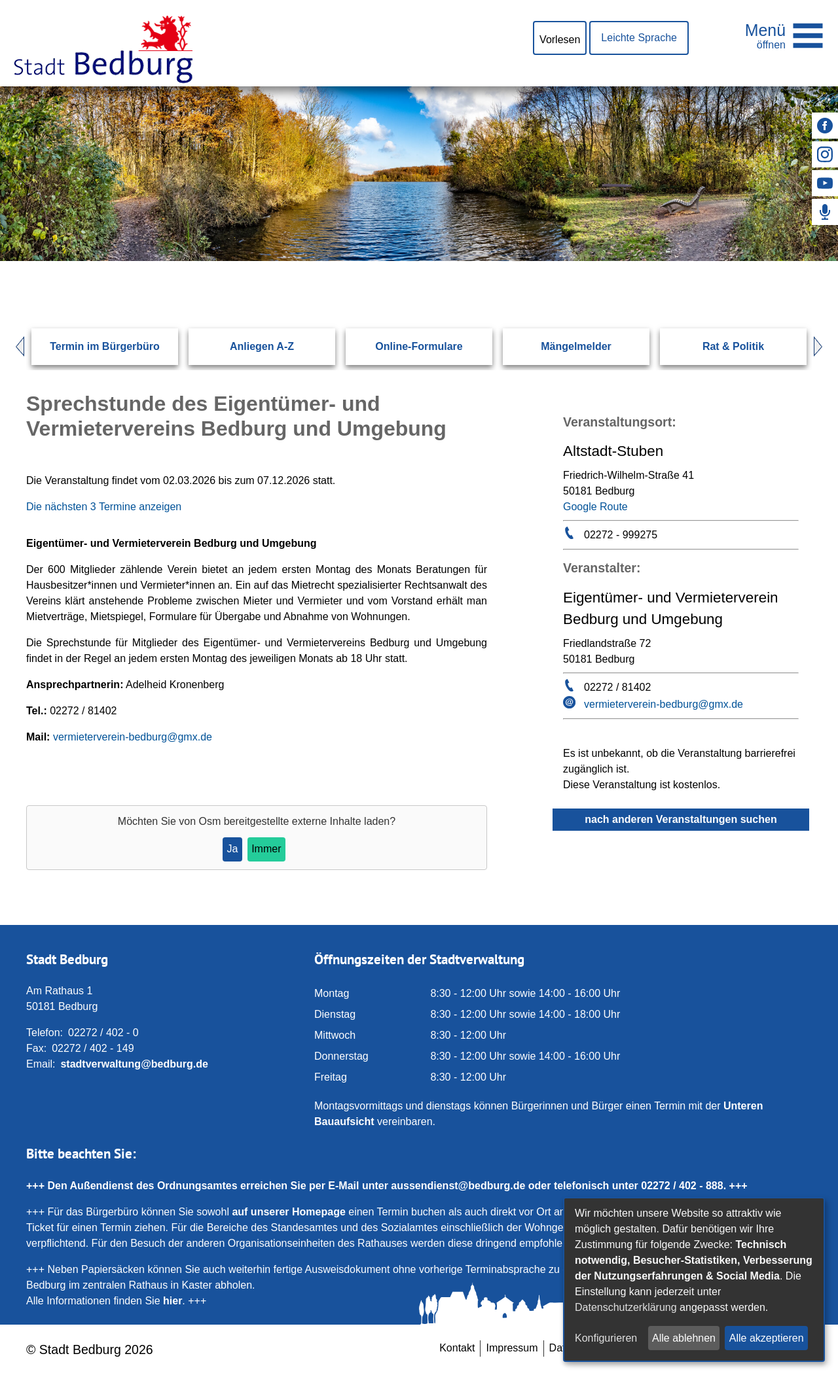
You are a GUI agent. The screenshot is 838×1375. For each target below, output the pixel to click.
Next (824, 346)
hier (172, 1300)
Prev (13, 346)
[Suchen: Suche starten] (769, 260)
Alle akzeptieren (766, 1338)
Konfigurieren (606, 1338)
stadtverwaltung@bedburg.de (134, 1064)
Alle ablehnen (684, 1338)
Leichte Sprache (639, 37)
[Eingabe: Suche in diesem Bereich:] (403, 260)
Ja (232, 848)
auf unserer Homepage (288, 1211)
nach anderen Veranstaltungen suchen (680, 819)
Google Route (595, 506)
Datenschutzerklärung (626, 1307)
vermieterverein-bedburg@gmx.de (132, 736)
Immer (266, 848)
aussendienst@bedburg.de (458, 1185)
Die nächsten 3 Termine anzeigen (103, 506)
